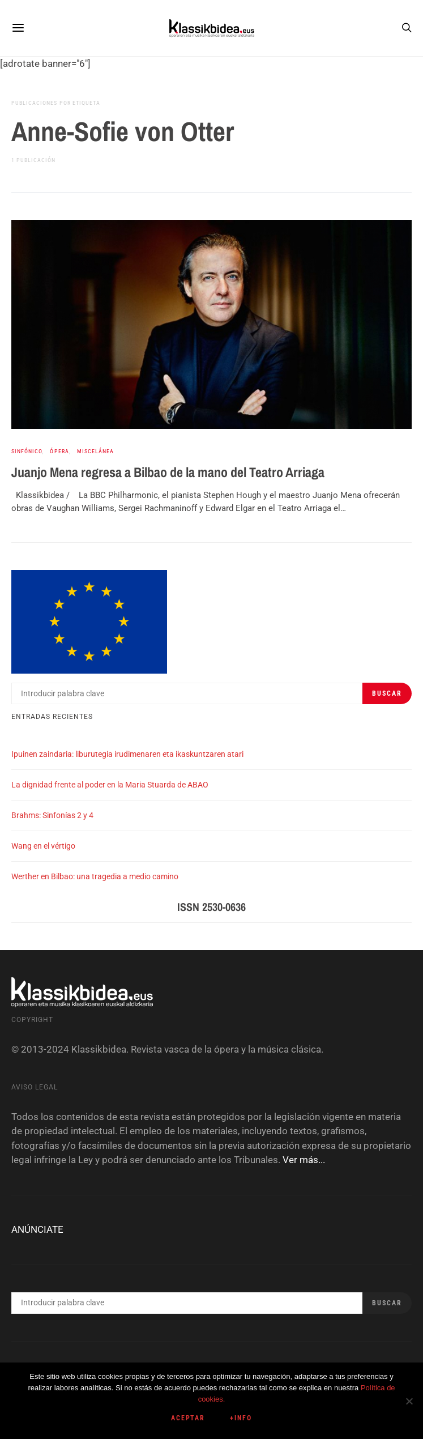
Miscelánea (95, 451)
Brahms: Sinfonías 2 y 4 (52, 815)
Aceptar (188, 1418)
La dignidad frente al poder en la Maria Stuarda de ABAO (109, 784)
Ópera (59, 451)
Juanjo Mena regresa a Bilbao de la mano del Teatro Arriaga (167, 472)
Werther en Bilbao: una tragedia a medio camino (94, 876)
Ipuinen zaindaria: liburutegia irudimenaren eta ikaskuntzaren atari (127, 754)
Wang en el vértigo (43, 845)
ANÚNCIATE (37, 1229)
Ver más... (304, 1159)
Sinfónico (26, 451)
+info (241, 1418)
